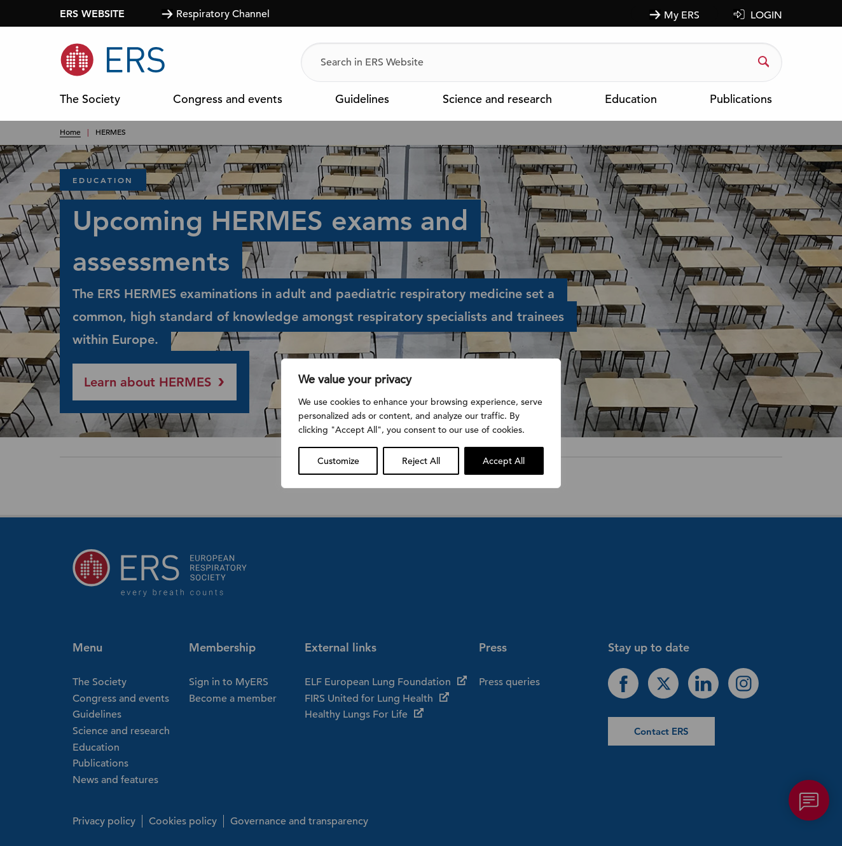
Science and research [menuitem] (497, 99)
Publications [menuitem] (741, 99)
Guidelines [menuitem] (362, 99)
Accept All (504, 461)
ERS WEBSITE (92, 13)
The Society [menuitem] (90, 99)
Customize (338, 461)
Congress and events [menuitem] (227, 99)
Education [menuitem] (631, 99)
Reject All (421, 461)
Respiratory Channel (223, 14)
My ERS (682, 15)
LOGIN (766, 15)
